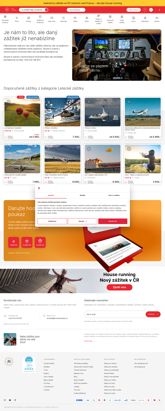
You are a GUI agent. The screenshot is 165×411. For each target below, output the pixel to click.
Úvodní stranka (49, 363)
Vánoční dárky (109, 373)
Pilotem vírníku (90, 128)
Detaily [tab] (82, 195)
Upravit (83, 221)
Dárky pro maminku (110, 367)
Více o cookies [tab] (114, 195)
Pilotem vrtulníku (51, 128)
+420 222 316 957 (15, 318)
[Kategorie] (76, 10)
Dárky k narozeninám (111, 377)
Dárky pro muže (109, 393)
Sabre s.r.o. (55, 407)
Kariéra (46, 373)
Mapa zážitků (48, 380)
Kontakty (47, 367)
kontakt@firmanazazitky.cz (57, 318)
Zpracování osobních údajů (83, 367)
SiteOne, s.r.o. (39, 407)
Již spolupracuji (139, 367)
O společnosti (48, 386)
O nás (46, 370)
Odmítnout (52, 221)
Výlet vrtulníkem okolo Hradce (56, 175)
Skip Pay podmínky (80, 383)
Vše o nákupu (48, 377)
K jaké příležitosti (80, 393)
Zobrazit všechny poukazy (21, 253)
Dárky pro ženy (109, 383)
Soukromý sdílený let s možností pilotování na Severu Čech (142, 129)
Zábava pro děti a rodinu (112, 390)
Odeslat (153, 314)
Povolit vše (113, 221)
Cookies (47, 390)
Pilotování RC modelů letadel (15, 175)
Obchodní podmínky (81, 363)
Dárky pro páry (109, 386)
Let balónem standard (12, 128)
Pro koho (77, 390)
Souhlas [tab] (51, 195)
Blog (75, 377)
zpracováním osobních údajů (122, 321)
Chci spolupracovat (141, 363)
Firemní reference (80, 370)
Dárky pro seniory (110, 363)
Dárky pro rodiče (110, 380)
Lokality (76, 386)
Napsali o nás (78, 373)
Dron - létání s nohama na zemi (137, 175)
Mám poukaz (133, 10)
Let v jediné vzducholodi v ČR (96, 175)
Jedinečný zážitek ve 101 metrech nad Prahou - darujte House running (82, 3)
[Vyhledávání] (33, 10)
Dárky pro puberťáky (111, 370)
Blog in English (79, 380)
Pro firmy (47, 383)
